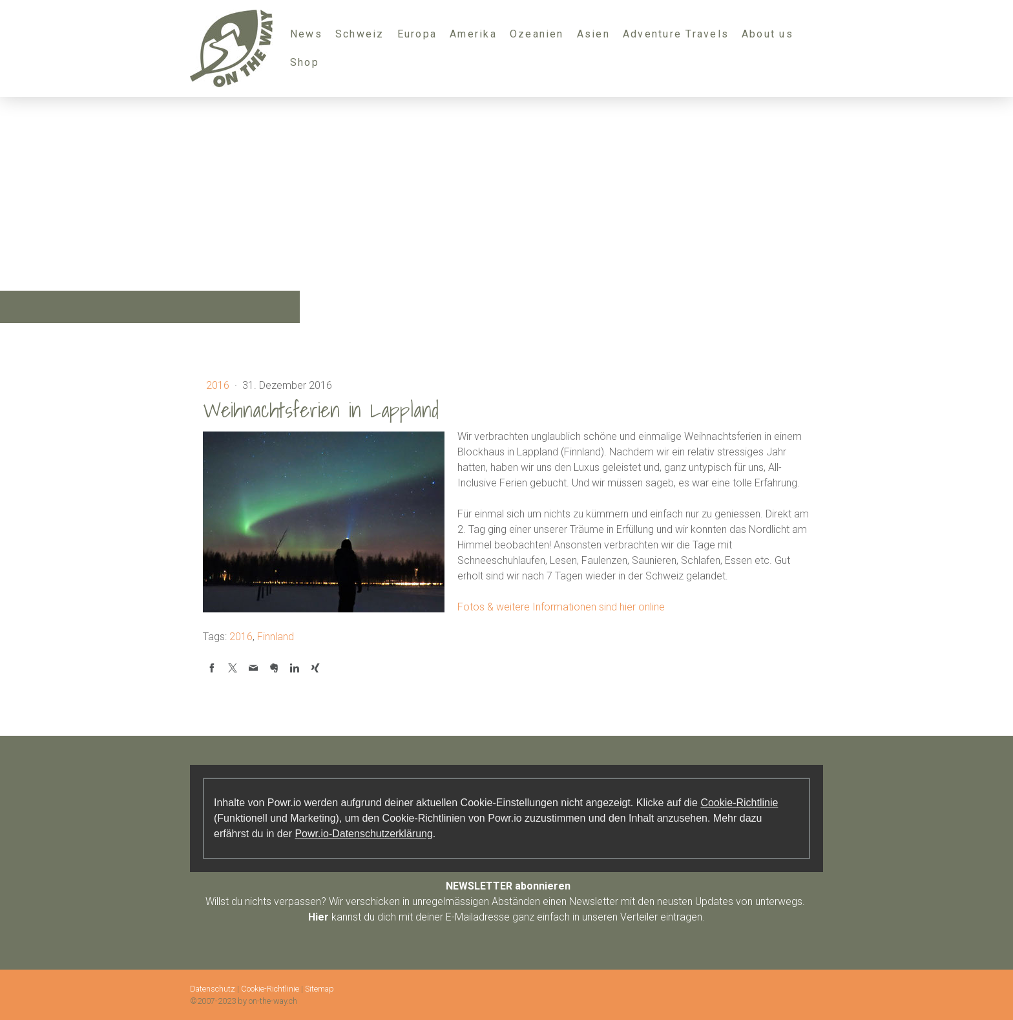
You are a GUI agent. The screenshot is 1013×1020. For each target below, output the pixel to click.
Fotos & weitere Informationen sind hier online (561, 607)
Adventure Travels (676, 34)
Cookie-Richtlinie (739, 802)
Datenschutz (212, 989)
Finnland (275, 636)
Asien (593, 34)
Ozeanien (537, 34)
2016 (219, 385)
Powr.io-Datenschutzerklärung (363, 833)
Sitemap (319, 989)
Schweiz (359, 34)
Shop (304, 62)
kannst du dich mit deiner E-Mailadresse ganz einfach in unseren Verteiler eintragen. (506, 917)
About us (767, 34)
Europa (417, 34)
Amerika (473, 34)
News (306, 34)
